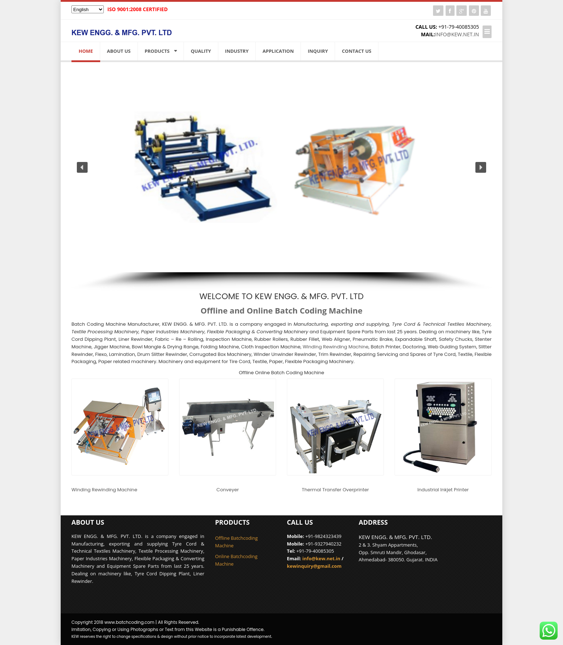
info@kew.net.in (457, 34)
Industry (237, 51)
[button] (82, 167)
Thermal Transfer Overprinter (335, 489)
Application (278, 51)
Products (157, 51)
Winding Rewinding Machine (335, 346)
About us (119, 51)
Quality (201, 51)
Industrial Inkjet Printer (443, 489)
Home (86, 51)
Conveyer (228, 489)
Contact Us (356, 51)
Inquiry (318, 51)
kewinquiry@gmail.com (314, 566)
